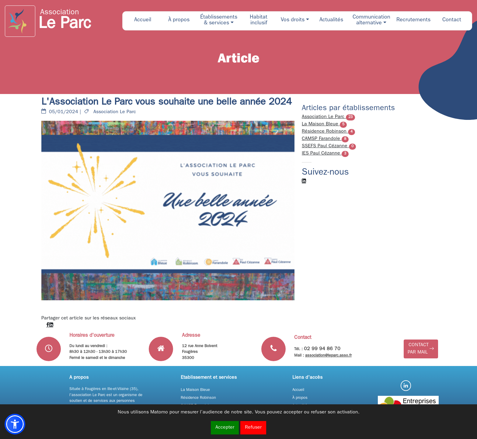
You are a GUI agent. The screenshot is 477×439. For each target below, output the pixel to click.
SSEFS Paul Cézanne (329, 146)
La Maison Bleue (324, 124)
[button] (218, 21)
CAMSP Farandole (325, 139)
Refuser (253, 427)
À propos (300, 398)
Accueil (298, 390)
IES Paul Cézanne (325, 153)
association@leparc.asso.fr (328, 356)
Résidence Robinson (328, 131)
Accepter (224, 427)
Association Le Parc (328, 117)
